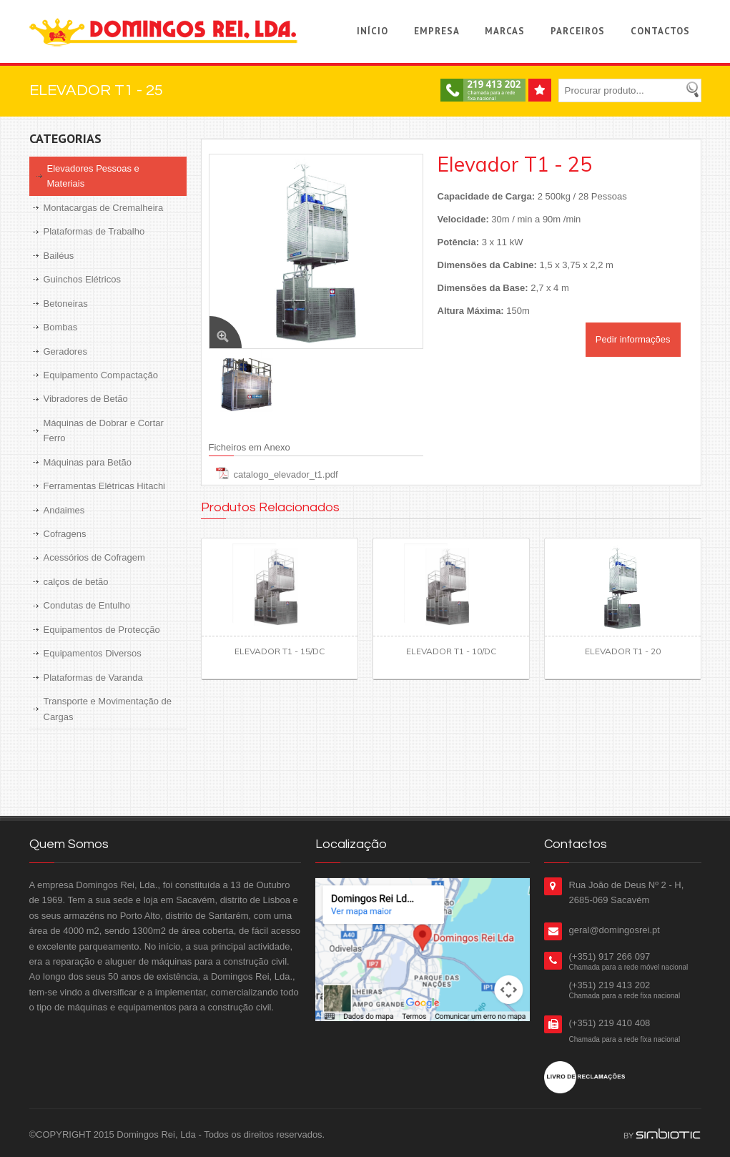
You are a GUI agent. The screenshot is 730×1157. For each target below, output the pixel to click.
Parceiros (578, 31)
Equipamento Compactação (101, 375)
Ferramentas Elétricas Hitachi (105, 486)
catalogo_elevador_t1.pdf (286, 474)
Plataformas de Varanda (93, 677)
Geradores (65, 351)
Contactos (660, 31)
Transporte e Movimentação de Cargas (108, 709)
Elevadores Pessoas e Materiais (93, 176)
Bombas (61, 327)
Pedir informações (633, 339)
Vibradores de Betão (86, 398)
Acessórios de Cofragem (94, 557)
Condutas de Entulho (87, 605)
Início (372, 31)
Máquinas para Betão (88, 462)
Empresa (437, 31)
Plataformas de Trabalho (94, 231)
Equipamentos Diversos (93, 653)
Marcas (505, 31)
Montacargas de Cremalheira (104, 207)
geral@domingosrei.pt (614, 930)
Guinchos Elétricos (82, 279)
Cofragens (65, 533)
